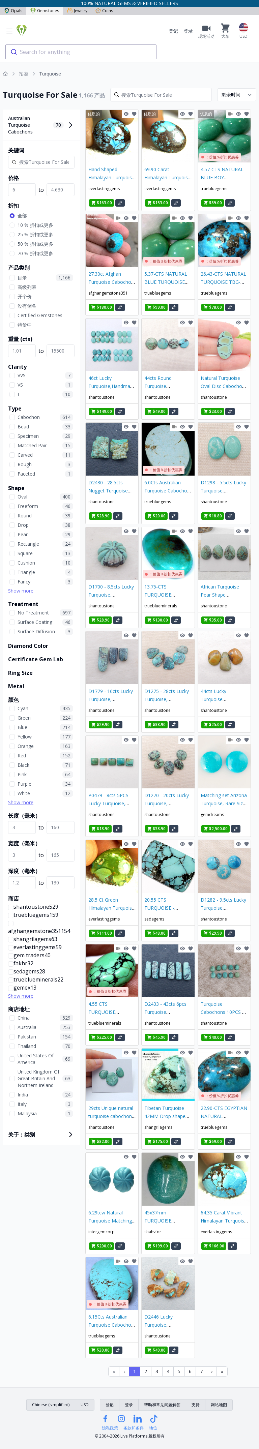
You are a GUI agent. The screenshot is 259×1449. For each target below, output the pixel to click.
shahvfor (152, 1232)
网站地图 (219, 1405)
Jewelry (77, 10)
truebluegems (214, 188)
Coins (104, 10)
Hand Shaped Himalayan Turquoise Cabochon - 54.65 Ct (111, 177)
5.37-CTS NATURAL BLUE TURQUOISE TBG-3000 (165, 282)
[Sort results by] (236, 94)
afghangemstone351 (108, 293)
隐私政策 (110, 1428)
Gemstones (44, 10)
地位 (153, 1428)
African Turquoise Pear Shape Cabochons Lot (220, 594)
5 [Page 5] (179, 1371)
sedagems (154, 919)
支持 (196, 1405)
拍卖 (23, 73)
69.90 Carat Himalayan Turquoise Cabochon (167, 177)
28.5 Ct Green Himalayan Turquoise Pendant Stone (111, 908)
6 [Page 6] (190, 1371)
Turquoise (50, 73)
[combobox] (80, 51)
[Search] (161, 94)
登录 (188, 31)
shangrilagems (158, 1127)
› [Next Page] (211, 1371)
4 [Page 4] (168, 1371)
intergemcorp (101, 1232)
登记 (173, 31)
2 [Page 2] (145, 1371)
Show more (20, 590)
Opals (13, 10)
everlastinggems (104, 188)
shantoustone (101, 397)
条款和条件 (133, 1428)
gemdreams (212, 814)
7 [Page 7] (201, 1371)
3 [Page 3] (156, 1371)
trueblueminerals (160, 606)
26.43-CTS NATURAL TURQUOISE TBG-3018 (223, 282)
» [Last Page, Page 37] (222, 1371)
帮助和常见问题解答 (162, 1405)
